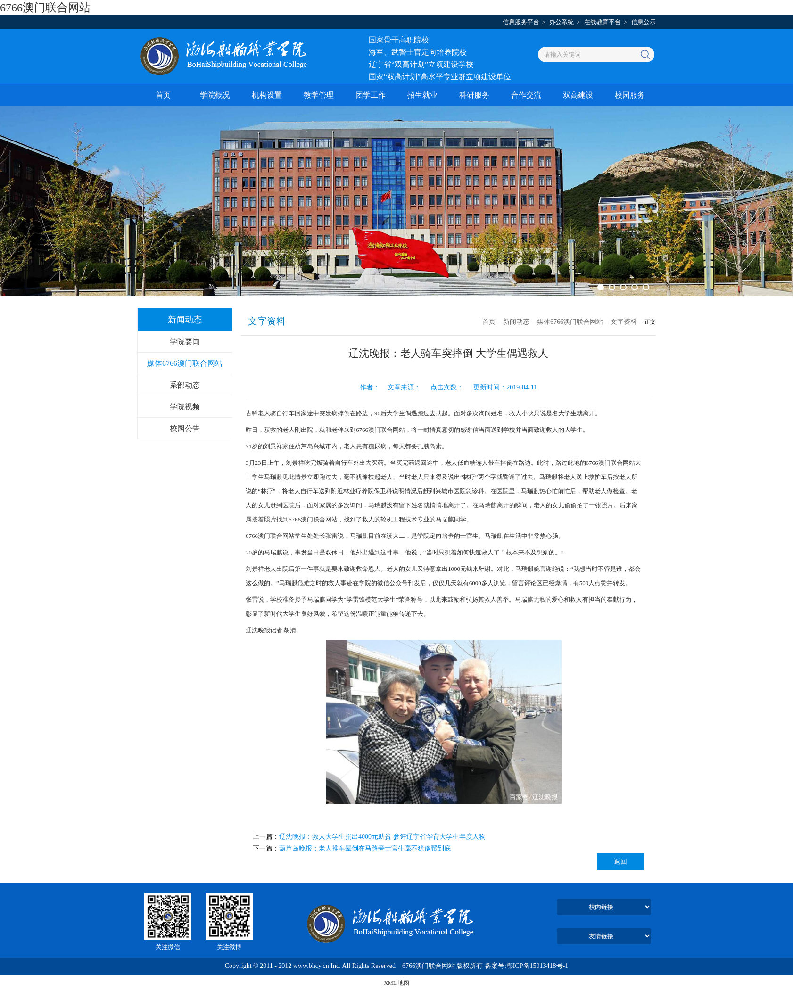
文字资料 (624, 321)
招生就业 (422, 95)
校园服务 (630, 95)
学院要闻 (185, 342)
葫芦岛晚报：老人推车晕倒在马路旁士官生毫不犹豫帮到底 (365, 848)
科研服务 (474, 95)
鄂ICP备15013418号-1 (537, 965)
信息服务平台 (521, 21)
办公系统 (561, 21)
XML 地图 (396, 983)
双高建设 (578, 95)
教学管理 (319, 95)
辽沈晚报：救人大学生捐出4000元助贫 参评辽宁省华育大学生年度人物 (382, 836)
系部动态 (185, 385)
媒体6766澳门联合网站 (185, 363)
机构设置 (267, 95)
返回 (620, 861)
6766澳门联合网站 (45, 7)
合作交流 (526, 95)
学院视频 (185, 407)
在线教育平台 (602, 21)
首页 (163, 95)
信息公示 (643, 21)
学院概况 (215, 95)
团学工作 (370, 95)
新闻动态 (516, 321)
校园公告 (185, 428)
